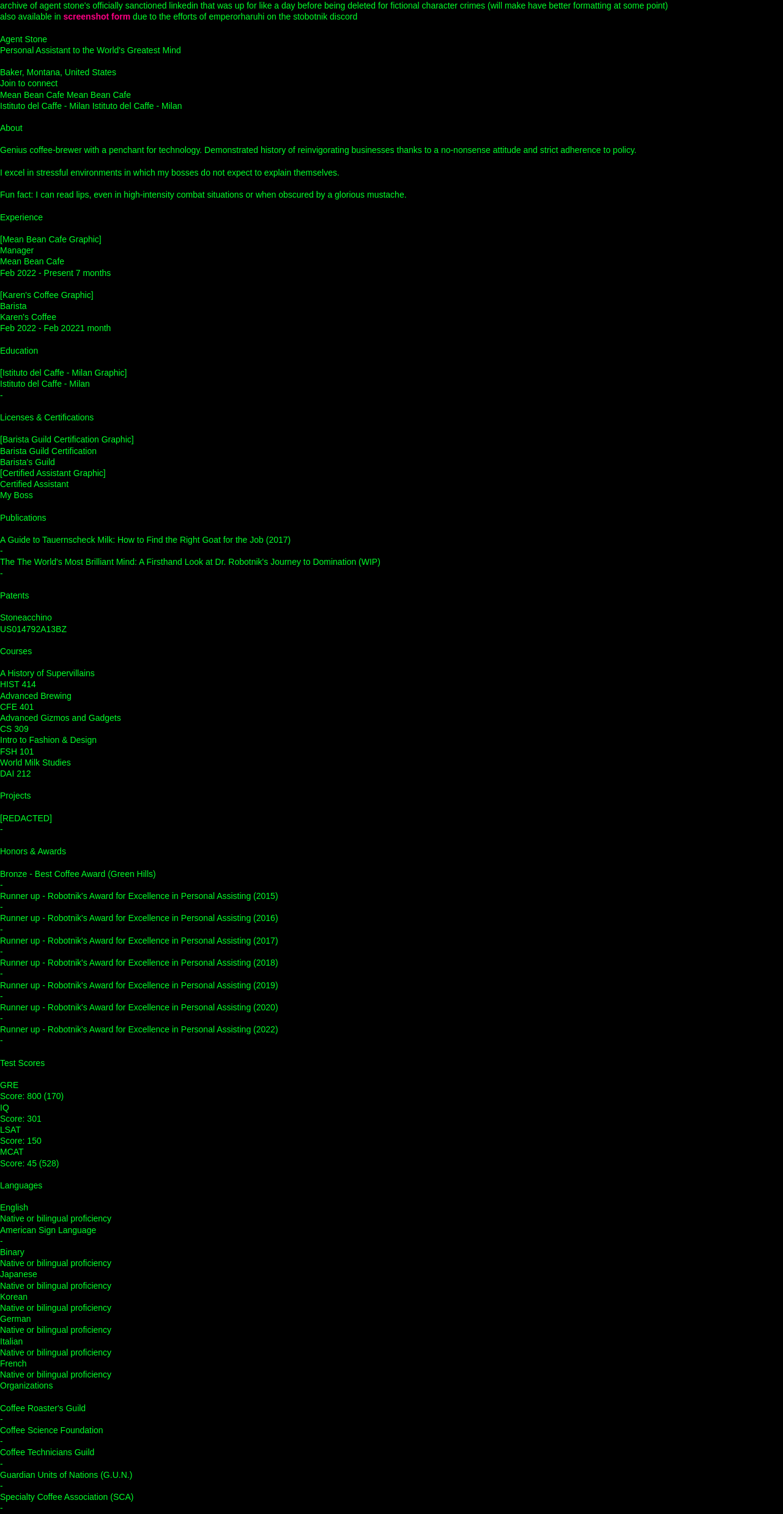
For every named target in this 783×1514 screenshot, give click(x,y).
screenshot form (97, 16)
